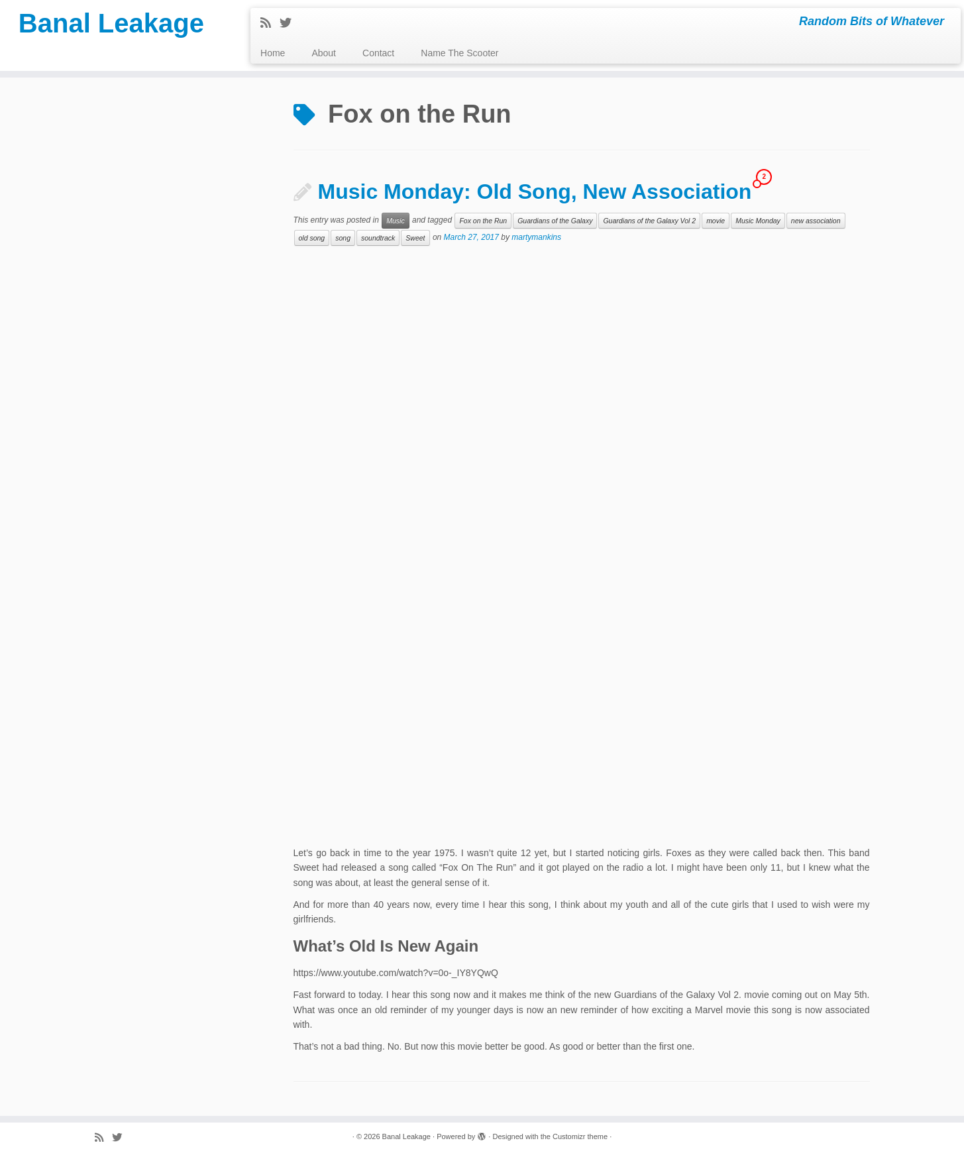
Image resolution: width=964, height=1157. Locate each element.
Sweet (415, 238)
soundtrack (378, 238)
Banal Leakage (111, 23)
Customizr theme (580, 1136)
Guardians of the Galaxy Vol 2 (649, 221)
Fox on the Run (483, 221)
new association (816, 221)
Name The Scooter (459, 53)
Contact (378, 53)
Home (272, 53)
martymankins (536, 238)
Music (395, 221)
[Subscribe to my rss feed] (270, 23)
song (342, 238)
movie (715, 221)
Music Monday (757, 221)
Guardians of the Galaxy (554, 221)
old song (312, 238)
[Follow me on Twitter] (290, 23)
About (323, 53)
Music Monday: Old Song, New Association (535, 191)
